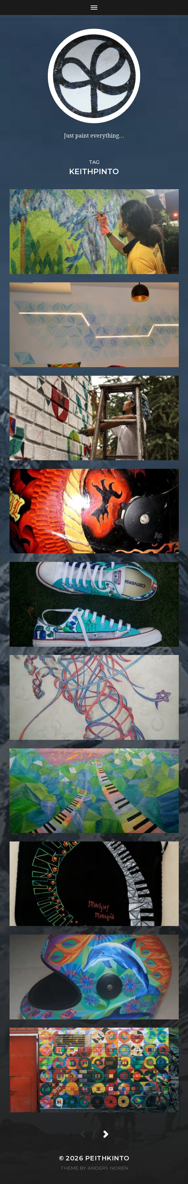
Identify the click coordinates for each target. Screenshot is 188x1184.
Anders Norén (108, 1168)
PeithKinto (107, 1158)
